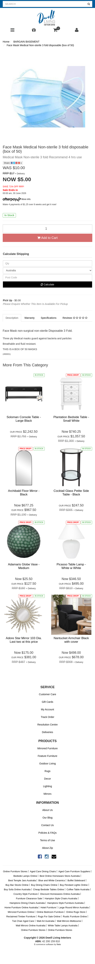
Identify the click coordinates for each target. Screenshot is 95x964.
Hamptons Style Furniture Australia (65, 903)
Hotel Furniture (48, 907)
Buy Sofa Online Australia (17, 889)
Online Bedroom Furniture (50, 912)
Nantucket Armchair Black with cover (71, 639)
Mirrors (48, 793)
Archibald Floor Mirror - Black (23, 492)
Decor (47, 778)
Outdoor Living (47, 763)
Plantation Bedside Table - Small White (71, 418)
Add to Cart (47, 238)
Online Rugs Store (75, 912)
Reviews (75, 317)
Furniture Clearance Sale (29, 898)
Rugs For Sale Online (49, 916)
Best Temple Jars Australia (22, 880)
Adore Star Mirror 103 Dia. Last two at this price (24, 639)
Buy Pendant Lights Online (74, 885)
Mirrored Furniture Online (21, 912)
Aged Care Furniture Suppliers (74, 871)
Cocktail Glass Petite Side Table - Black (71, 492)
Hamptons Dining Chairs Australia (27, 903)
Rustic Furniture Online (75, 916)
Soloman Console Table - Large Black (24, 418)
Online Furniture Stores (15, 871)
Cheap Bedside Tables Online (48, 889)
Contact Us (47, 825)
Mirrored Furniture (47, 748)
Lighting (47, 786)
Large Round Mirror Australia (74, 907)
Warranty (29, 317)
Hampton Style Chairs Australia (61, 898)
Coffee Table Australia (78, 889)
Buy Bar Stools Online (16, 885)
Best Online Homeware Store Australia (60, 876)
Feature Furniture (47, 756)
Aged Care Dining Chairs (43, 871)
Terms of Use (47, 840)
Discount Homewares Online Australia (60, 894)
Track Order (47, 717)
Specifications (48, 317)
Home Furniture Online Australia (21, 907)
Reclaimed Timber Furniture (20, 916)
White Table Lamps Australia (62, 925)
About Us (47, 810)
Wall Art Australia (45, 921)
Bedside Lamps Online (25, 876)
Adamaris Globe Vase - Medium (23, 566)
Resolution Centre (47, 724)
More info (16, 199)
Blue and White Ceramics (51, 880)
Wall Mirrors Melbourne (69, 921)
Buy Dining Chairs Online (44, 885)
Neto (59, 944)
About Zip (47, 847)
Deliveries (47, 732)
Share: (13, 163)
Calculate (47, 284)
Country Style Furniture (26, 894)
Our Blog (47, 817)
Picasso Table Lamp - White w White (71, 566)
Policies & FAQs (47, 832)
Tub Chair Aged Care (23, 921)
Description (12, 317)
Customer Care (47, 694)
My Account (47, 709)
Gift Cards (47, 701)
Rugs (47, 771)
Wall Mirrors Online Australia (30, 925)
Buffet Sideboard (76, 880)
